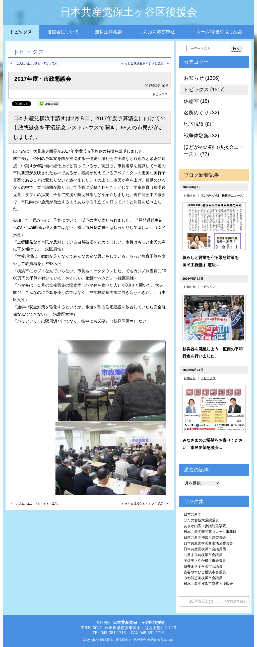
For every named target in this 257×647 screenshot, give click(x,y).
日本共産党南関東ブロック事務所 (210, 532)
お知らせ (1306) (202, 78)
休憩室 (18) (196, 101)
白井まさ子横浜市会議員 (203, 566)
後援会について (63, 31)
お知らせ (190, 195)
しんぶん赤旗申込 (157, 31)
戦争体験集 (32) (201, 135)
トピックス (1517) (204, 89)
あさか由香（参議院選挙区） (206, 526)
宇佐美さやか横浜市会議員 (205, 561)
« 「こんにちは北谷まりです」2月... (35, 63)
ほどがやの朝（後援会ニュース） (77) (214, 150)
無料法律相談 (108, 31)
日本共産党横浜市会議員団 (205, 549)
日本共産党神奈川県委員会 (205, 537)
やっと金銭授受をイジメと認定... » (145, 63)
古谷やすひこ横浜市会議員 (205, 572)
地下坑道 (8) (197, 124)
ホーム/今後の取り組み (219, 31)
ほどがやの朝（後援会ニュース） (223, 195)
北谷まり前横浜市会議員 (203, 555)
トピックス (21, 31)
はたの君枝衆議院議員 (201, 520)
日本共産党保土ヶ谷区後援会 (128, 12)
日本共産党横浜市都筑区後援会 (208, 584)
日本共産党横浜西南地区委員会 (208, 543)
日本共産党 (192, 514)
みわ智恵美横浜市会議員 (203, 578)
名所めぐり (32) (201, 112)
